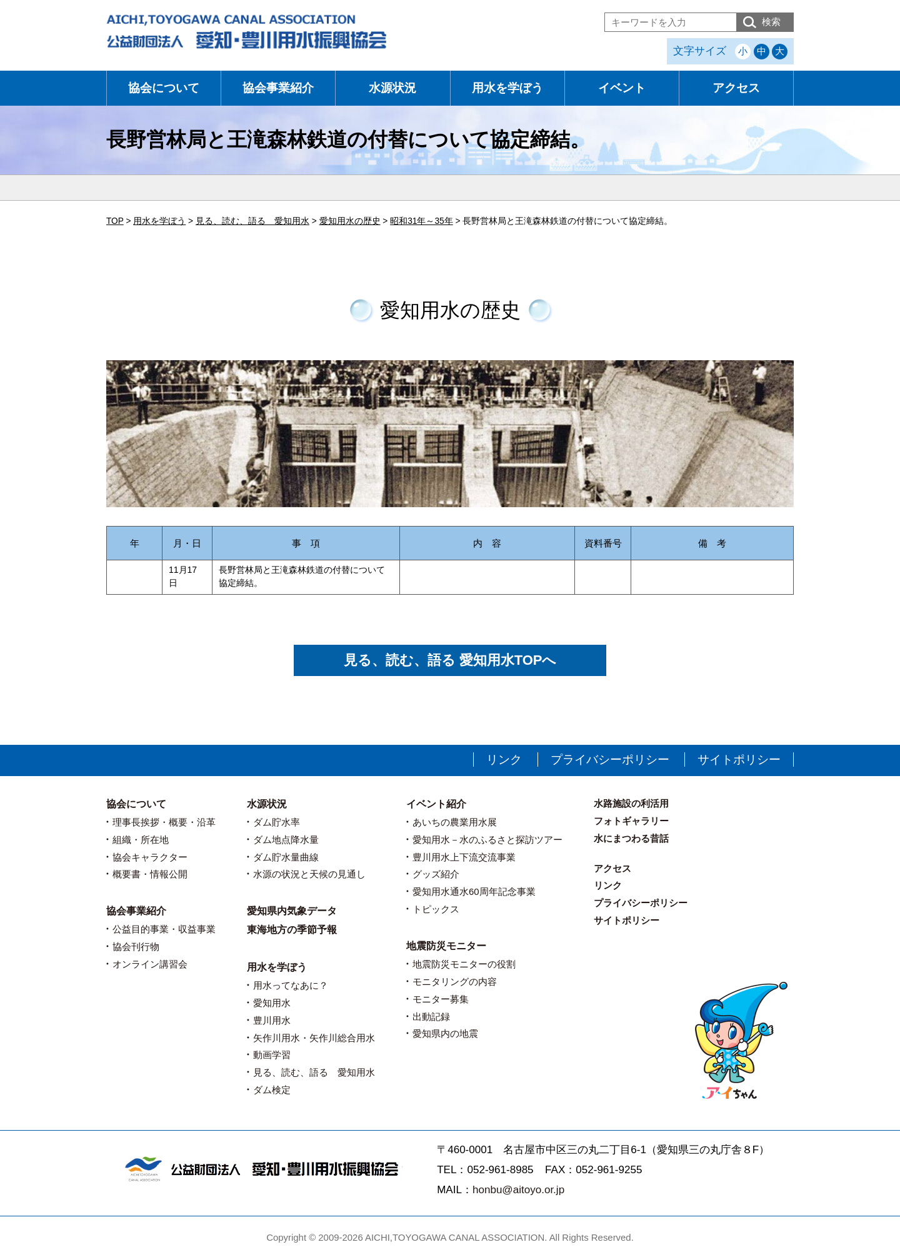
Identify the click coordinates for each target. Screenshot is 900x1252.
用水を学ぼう (507, 87)
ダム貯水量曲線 (286, 857)
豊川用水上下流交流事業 (464, 857)
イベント (622, 87)
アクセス (736, 87)
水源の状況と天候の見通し (309, 874)
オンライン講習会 (150, 964)
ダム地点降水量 (286, 839)
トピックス (435, 909)
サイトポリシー (739, 759)
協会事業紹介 (278, 87)
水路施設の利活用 (631, 803)
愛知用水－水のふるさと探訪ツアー (487, 839)
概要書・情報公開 (150, 874)
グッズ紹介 (435, 874)
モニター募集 (440, 999)
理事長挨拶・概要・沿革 (164, 822)
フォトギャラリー (631, 820)
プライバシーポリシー (610, 759)
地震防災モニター (446, 946)
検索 (771, 21)
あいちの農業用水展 (454, 822)
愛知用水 (272, 1002)
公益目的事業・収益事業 (164, 929)
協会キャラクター (150, 857)
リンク (504, 759)
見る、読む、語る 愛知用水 (314, 1072)
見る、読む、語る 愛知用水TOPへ (450, 660)
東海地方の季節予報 (292, 929)
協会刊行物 (135, 946)
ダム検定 (272, 1089)
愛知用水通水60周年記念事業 (474, 891)
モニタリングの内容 (454, 981)
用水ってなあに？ (290, 985)
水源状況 (392, 87)
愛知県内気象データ (292, 911)
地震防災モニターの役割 (464, 964)
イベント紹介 (436, 804)
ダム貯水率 (276, 822)
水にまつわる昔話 (631, 838)
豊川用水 (272, 1020)
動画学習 (272, 1054)
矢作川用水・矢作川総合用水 (314, 1037)
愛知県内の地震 (445, 1033)
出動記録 (431, 1016)
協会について (163, 87)
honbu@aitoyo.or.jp (518, 1190)
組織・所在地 (140, 839)
